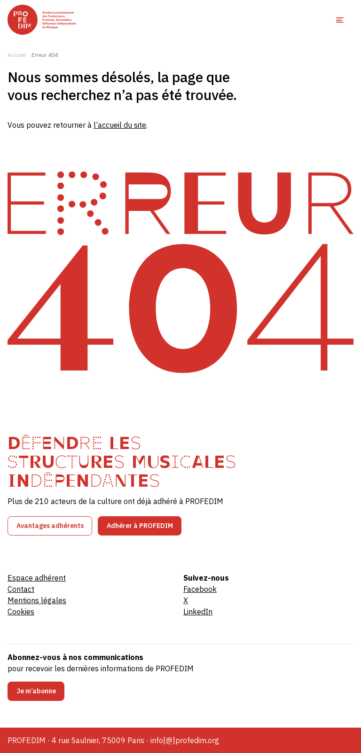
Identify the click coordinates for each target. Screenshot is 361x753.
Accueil (17, 54)
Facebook (200, 589)
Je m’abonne (36, 691)
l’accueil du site (120, 125)
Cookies (21, 611)
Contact (21, 589)
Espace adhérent (37, 577)
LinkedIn (197, 611)
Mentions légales (37, 600)
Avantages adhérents (50, 525)
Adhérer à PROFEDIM (140, 525)
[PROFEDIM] (42, 20)
